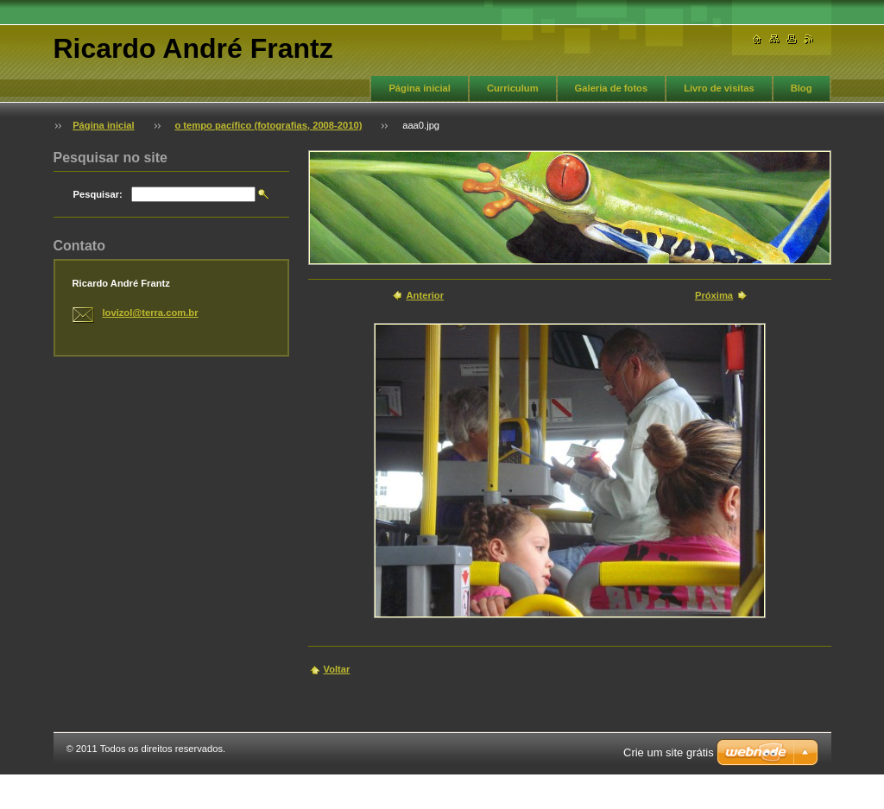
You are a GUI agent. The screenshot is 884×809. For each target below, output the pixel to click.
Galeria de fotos (611, 88)
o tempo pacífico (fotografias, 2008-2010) (268, 125)
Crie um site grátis (668, 752)
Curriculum (513, 88)
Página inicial (419, 88)
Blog (801, 88)
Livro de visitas (719, 88)
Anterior (426, 295)
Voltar (337, 669)
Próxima (714, 295)
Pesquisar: (98, 194)
